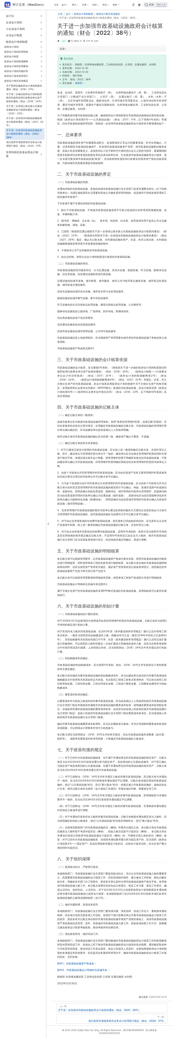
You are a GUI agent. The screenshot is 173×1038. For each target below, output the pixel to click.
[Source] (133, 4)
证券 (85, 5)
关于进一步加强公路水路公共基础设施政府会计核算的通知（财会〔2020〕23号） (24, 110)
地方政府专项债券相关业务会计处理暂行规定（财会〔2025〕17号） (24, 144)
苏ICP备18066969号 (133, 1030)
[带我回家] (25, 5)
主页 (56, 4)
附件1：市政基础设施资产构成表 (75, 963)
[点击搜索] (156, 5)
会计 (64, 5)
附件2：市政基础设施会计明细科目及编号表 (82, 970)
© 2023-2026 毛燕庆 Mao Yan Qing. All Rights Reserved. (91, 1030)
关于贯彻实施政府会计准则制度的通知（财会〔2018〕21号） (24, 87)
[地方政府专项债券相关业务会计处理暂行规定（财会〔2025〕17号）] (112, 1019)
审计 (75, 5)
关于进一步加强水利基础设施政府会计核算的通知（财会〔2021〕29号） (24, 122)
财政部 (78, 83)
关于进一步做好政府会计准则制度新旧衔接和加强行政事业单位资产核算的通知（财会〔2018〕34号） (24, 98)
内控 (95, 5)
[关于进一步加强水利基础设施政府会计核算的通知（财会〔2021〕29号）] (112, 1008)
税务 (115, 4)
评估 (105, 5)
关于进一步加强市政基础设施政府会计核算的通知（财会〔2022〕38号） (24, 134)
